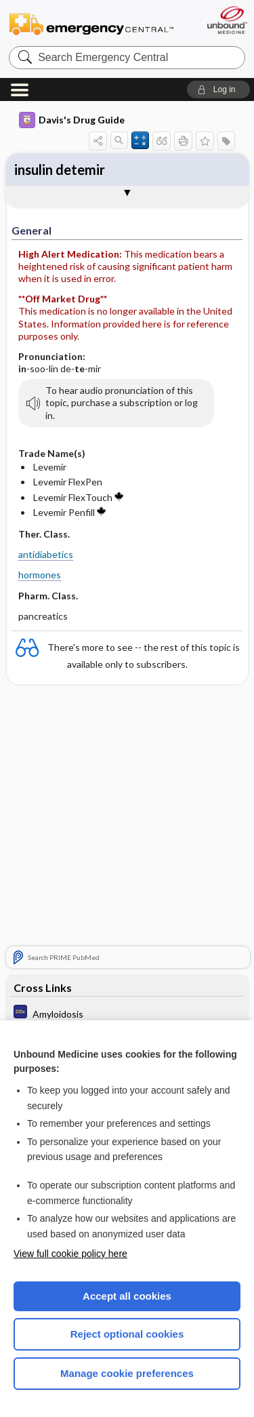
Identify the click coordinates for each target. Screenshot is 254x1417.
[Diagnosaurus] (127, 1013)
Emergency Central (91, 23)
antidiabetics (45, 554)
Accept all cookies (127, 1296)
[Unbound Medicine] (227, 20)
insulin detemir (59, 169)
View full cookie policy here (70, 1253)
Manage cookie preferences (127, 1373)
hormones (39, 574)
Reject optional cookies (127, 1334)
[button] (218, 89)
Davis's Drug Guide (72, 120)
